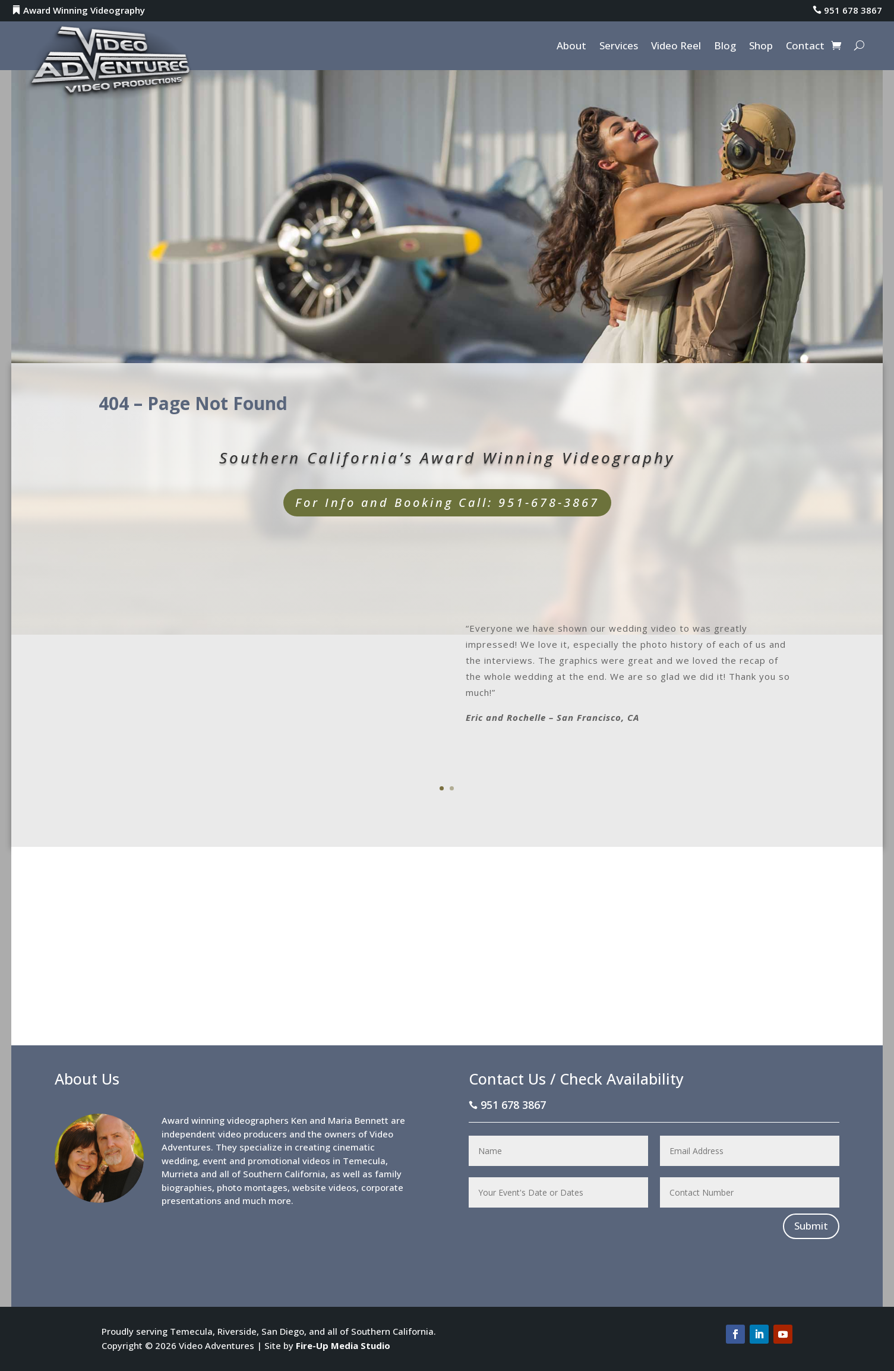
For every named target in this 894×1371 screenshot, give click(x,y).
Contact (805, 47)
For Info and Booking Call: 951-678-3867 (447, 502)
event (215, 1161)
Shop (761, 47)
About (571, 47)
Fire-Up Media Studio (343, 1345)
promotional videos (289, 1161)
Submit (811, 1226)
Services (618, 47)
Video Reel (676, 47)
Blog (725, 47)
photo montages (252, 1187)
